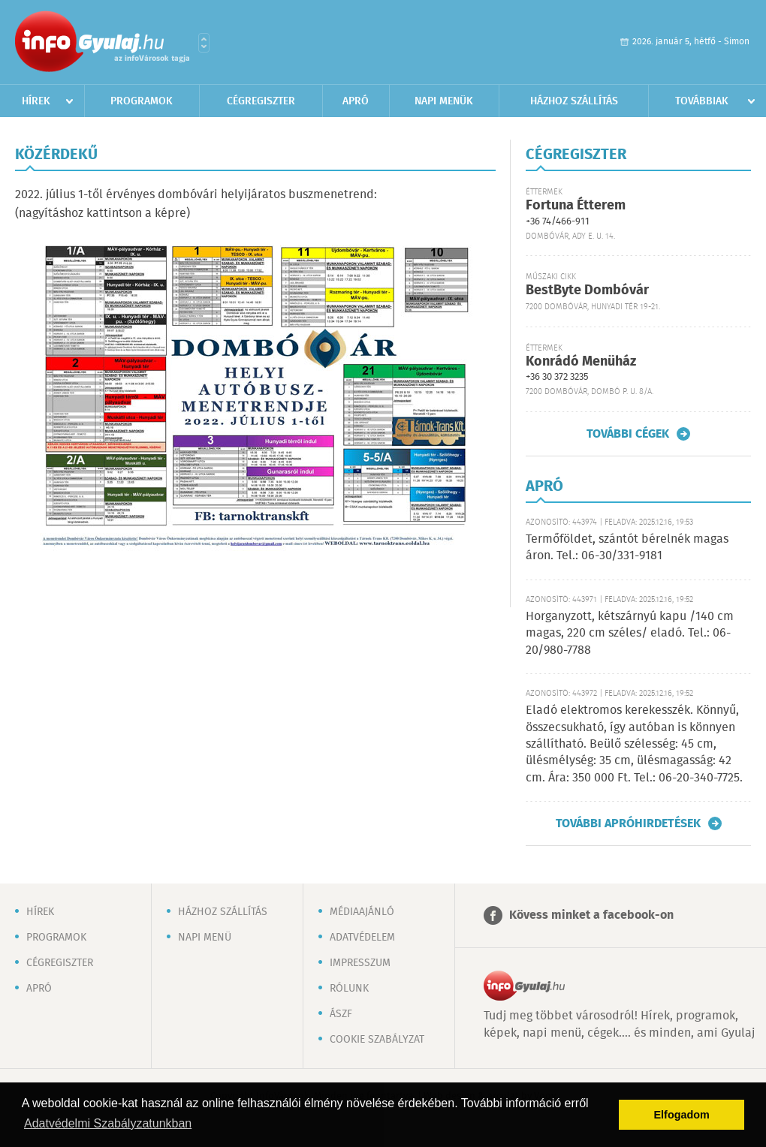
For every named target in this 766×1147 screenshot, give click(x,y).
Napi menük (444, 101)
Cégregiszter (261, 101)
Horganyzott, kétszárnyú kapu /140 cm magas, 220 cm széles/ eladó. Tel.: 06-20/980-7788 (630, 633)
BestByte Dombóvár (587, 290)
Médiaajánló (362, 912)
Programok (141, 101)
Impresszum (360, 963)
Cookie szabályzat (377, 1039)
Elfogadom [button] (682, 1115)
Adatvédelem (362, 937)
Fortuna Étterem (576, 205)
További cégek (628, 434)
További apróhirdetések (628, 823)
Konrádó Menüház (581, 361)
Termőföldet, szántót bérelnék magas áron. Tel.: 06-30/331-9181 (627, 547)
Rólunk (349, 988)
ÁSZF (341, 1014)
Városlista (204, 43)
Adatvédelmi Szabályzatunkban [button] (108, 1123)
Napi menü (204, 937)
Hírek (36, 101)
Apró (355, 101)
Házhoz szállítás (574, 101)
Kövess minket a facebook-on (591, 915)
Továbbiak (701, 101)
